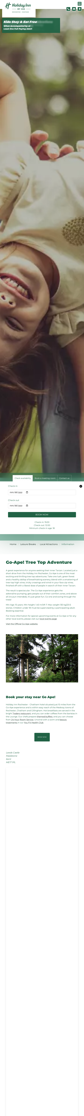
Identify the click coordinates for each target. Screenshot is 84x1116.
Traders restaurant (22, 713)
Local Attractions (49, 544)
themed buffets (44, 716)
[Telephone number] (68, 9)
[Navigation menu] (79, 4)
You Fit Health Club (33, 722)
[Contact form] (74, 9)
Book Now (41, 514)
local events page (48, 619)
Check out (13, 500)
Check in (13, 486)
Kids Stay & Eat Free (20, 22)
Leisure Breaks (28, 544)
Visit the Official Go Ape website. (22, 624)
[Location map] (79, 9)
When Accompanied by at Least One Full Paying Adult (17, 27)
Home (13, 544)
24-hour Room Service (22, 719)
